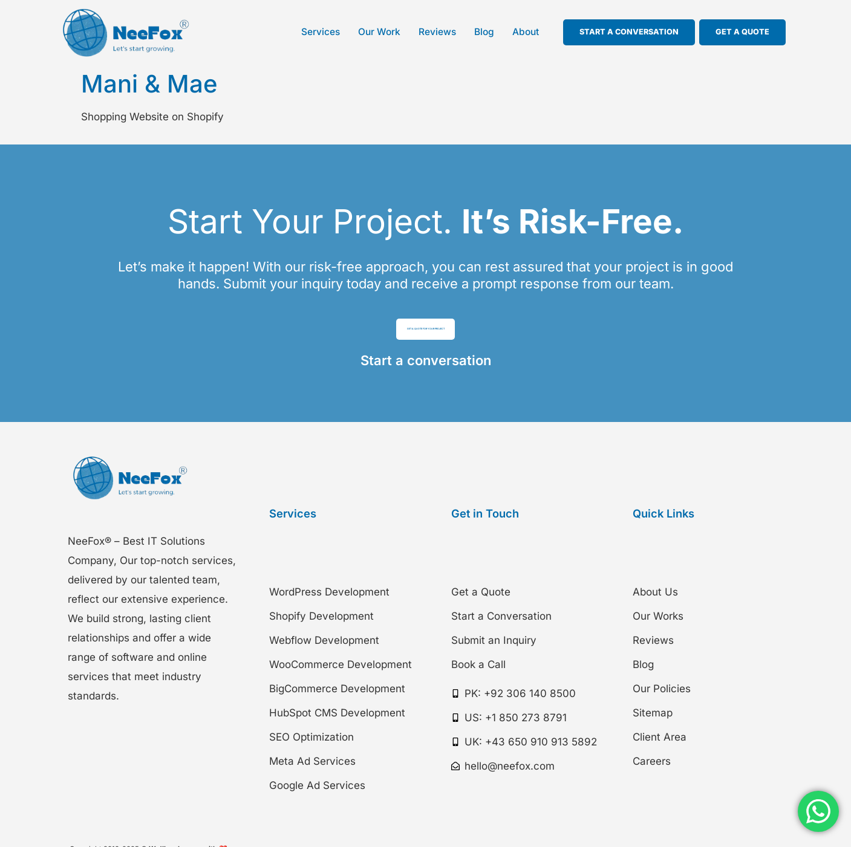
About (525, 31)
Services (320, 31)
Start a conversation (425, 373)
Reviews (437, 31)
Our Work (379, 31)
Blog (484, 31)
